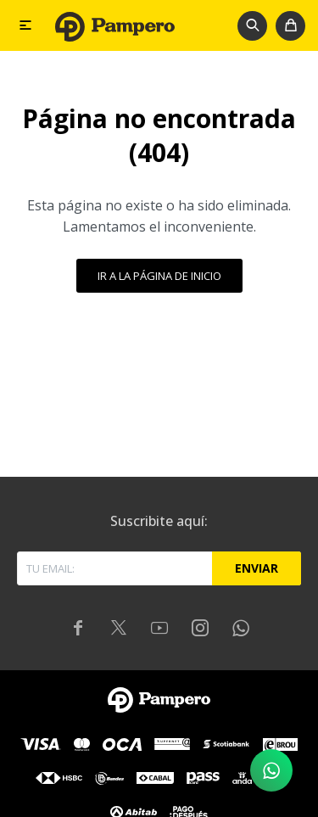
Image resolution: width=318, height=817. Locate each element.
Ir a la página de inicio (159, 275)
